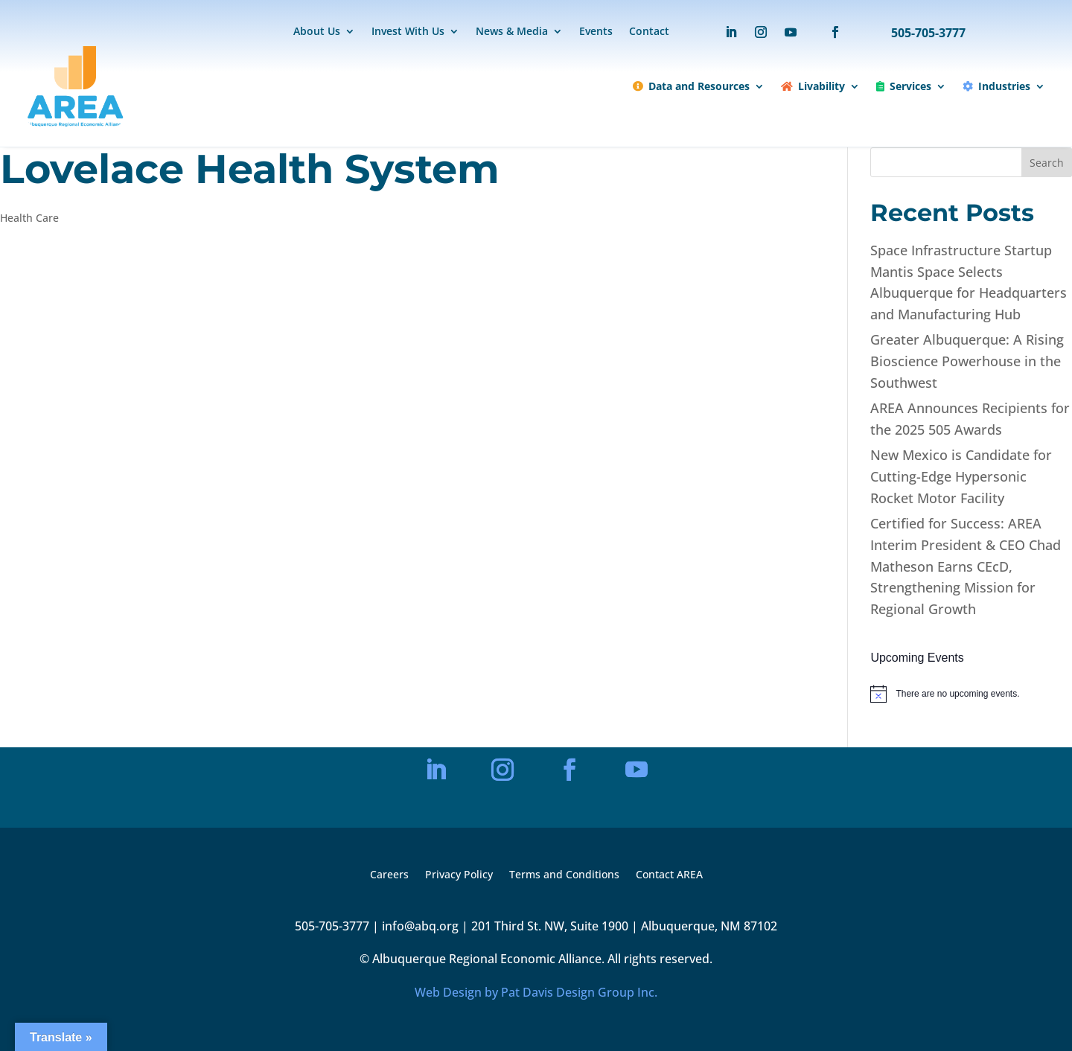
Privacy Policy (459, 875)
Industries (996, 86)
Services (903, 86)
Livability (813, 86)
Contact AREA (669, 875)
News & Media (512, 32)
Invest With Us (407, 32)
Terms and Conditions (564, 875)
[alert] (971, 694)
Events (596, 32)
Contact (649, 32)
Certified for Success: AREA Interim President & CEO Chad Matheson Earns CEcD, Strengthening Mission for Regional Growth (965, 566)
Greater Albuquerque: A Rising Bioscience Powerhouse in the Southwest (967, 361)
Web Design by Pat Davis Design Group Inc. (536, 992)
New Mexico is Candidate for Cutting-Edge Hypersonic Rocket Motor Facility (961, 476)
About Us (316, 32)
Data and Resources (691, 86)
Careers (389, 875)
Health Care (29, 218)
